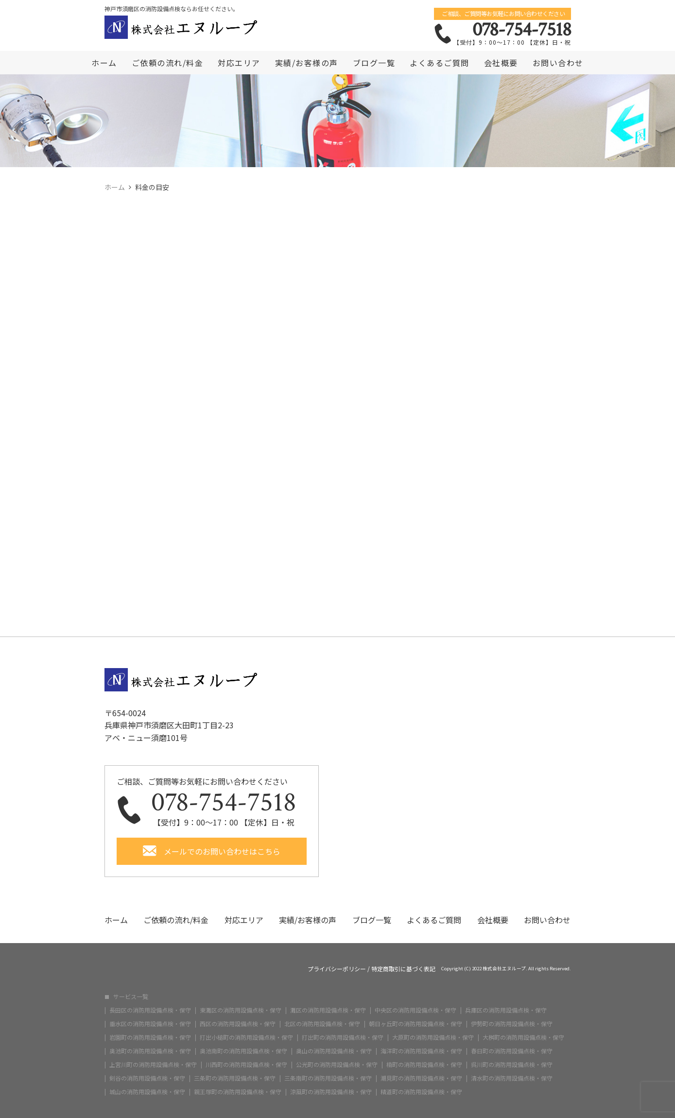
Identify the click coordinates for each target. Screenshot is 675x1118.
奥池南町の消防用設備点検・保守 (243, 1051)
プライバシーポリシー (337, 969)
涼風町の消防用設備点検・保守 (331, 1092)
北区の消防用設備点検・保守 (322, 1024)
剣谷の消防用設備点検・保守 (147, 1078)
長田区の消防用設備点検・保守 (150, 1010)
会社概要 (501, 63)
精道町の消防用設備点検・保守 (421, 1092)
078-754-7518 (521, 29)
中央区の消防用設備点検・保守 (415, 1010)
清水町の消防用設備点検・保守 (512, 1078)
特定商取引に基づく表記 (403, 969)
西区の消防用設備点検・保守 (238, 1024)
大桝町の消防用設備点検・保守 (523, 1037)
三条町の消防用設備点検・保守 (235, 1078)
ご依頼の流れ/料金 (168, 63)
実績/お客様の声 (306, 63)
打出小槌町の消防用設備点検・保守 (246, 1037)
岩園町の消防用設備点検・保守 (150, 1037)
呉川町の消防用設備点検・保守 (512, 1064)
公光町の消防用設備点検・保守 (337, 1064)
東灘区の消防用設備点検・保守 (240, 1010)
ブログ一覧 (374, 63)
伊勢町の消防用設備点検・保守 (512, 1024)
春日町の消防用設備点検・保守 (512, 1051)
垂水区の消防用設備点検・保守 (150, 1024)
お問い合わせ (558, 63)
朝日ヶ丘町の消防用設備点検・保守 (415, 1024)
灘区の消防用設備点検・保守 (328, 1010)
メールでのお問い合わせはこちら (222, 851)
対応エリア (239, 63)
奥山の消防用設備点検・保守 (334, 1051)
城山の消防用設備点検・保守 (147, 1092)
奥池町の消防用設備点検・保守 (150, 1051)
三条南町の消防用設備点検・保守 (328, 1078)
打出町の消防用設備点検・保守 (342, 1037)
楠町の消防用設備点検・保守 (424, 1064)
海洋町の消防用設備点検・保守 (421, 1051)
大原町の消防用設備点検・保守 (433, 1037)
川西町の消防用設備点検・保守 (246, 1064)
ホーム (104, 63)
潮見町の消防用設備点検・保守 (421, 1078)
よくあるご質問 (439, 63)
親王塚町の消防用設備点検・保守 (237, 1092)
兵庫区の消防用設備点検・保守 (506, 1010)
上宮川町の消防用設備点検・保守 (153, 1064)
